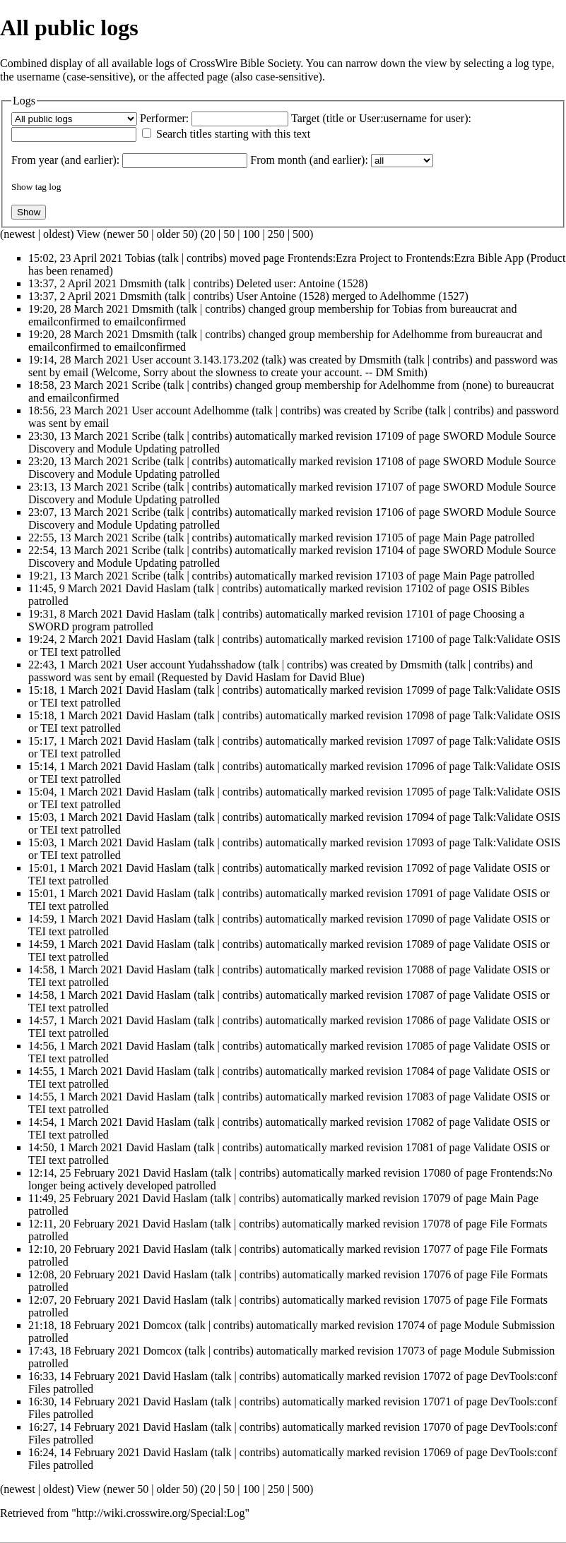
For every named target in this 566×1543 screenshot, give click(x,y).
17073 (410, 1351)
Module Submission (509, 1325)
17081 (420, 1147)
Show (22, 186)
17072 (437, 1376)
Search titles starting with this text (233, 134)
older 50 (175, 234)
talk (170, 258)
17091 (420, 893)
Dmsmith (140, 283)
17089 (420, 944)
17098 (420, 715)
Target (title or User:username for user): (381, 118)
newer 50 (127, 234)
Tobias (140, 258)
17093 (420, 842)
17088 (420, 969)
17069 (437, 1452)
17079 (437, 1198)
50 (229, 234)
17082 (420, 1122)
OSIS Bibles (501, 588)
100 (250, 234)
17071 (437, 1401)
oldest (56, 234)
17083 (420, 1097)
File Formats (518, 1224)
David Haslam (158, 588)
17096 (420, 766)
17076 (437, 1274)
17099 (420, 690)
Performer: (164, 118)
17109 (389, 436)
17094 (420, 817)
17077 (437, 1249)
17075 (437, 1300)
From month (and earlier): (309, 160)
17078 (437, 1224)
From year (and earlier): (65, 160)
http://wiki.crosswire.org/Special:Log (160, 1513)
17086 (420, 1020)
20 (210, 234)
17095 (420, 792)
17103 (389, 576)
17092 (420, 868)
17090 (420, 919)
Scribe (145, 385)
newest (19, 234)
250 (276, 234)
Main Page (467, 538)
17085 (420, 1046)
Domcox (162, 1325)
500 (301, 234)
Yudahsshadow (222, 665)
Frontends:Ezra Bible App (465, 258)
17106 (389, 512)
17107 (389, 487)
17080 (437, 1173)
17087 (420, 995)
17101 (420, 614)
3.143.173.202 (226, 360)
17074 (410, 1325)
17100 (420, 639)
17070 (437, 1427)
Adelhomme (420, 334)
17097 (420, 741)
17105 (389, 538)
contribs (205, 258)
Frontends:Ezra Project (339, 258)
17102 (420, 588)
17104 (389, 550)
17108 (389, 461)
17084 (420, 1071)
